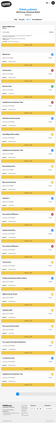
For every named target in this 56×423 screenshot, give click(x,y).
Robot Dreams (6, 54)
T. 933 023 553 (7, 414)
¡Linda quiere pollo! (7, 310)
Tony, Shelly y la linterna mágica (10, 134)
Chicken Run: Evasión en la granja (11, 118)
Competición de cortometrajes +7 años (12, 374)
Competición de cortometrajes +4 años (12, 150)
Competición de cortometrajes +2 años (12, 102)
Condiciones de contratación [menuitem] (24, 414)
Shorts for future (7, 86)
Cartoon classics (6, 70)
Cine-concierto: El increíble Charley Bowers (14, 342)
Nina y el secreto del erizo (9, 182)
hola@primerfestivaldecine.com (11, 413)
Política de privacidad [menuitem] (24, 407)
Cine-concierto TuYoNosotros (10, 214)
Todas (15, 19)
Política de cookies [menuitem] (24, 410)
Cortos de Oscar (6, 262)
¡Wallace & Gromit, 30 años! (9, 294)
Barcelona (22, 19)
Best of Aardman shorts (8, 166)
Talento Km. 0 (6, 198)
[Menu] (53, 3)
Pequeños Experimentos (8, 230)
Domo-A (51, 421)
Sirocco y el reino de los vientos (10, 326)
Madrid (28, 19)
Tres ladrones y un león (8, 358)
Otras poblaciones (37, 19)
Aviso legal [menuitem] (24, 405)
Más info (51, 32)
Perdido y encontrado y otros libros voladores (14, 278)
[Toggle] (48, 3)
